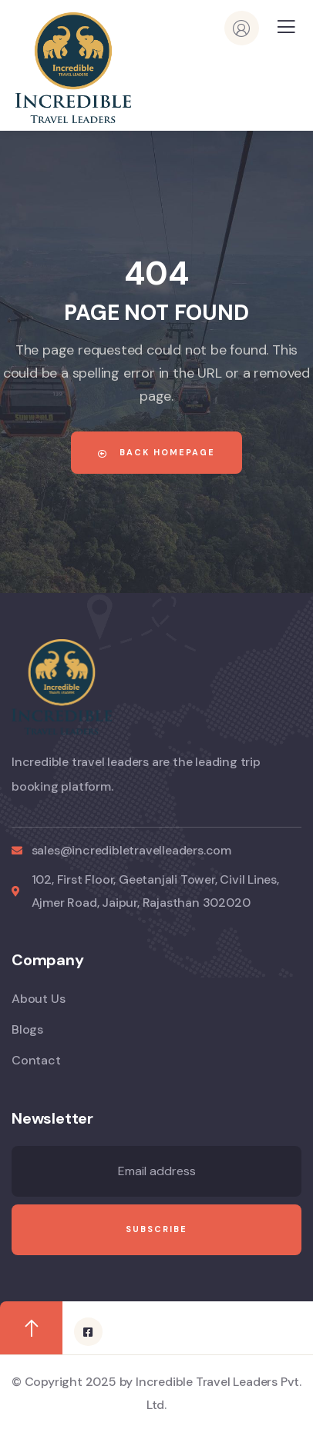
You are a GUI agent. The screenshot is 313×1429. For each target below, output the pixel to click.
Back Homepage (156, 452)
